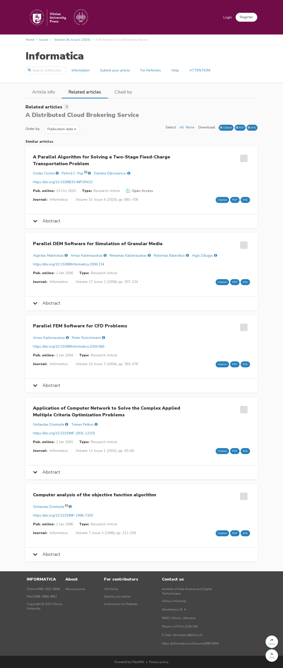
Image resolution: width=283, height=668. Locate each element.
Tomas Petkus (82, 424)
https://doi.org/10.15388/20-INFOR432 (63, 182)
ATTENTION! (199, 70)
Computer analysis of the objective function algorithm (94, 495)
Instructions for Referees (121, 604)
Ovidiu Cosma (44, 173)
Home (30, 40)
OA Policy (111, 589)
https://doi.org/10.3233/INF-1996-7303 (63, 515)
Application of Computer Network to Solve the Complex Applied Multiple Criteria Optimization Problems (106, 411)
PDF (240, 127)
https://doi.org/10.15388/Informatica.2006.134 (68, 264)
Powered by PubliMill (129, 662)
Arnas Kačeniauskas (87, 255)
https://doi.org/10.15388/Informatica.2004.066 (68, 346)
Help (175, 70)
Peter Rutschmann (86, 337)
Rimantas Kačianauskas (128, 255)
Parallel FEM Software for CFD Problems (80, 326)
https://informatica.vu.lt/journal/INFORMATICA (194, 644)
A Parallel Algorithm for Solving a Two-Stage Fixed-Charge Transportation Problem (101, 160)
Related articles (84, 92)
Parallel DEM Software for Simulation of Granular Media (97, 244)
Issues (43, 40)
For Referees (151, 70)
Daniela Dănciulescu (110, 173)
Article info (43, 92)
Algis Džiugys (202, 255)
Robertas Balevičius (169, 255)
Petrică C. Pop (72, 173)
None (190, 127)
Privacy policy (158, 662)
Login (227, 17)
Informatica (54, 56)
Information (81, 70)
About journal (75, 589)
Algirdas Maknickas (48, 255)
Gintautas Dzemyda (48, 424)
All (181, 127)
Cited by (123, 92)
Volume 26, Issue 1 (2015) (72, 40)
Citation (226, 127)
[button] (246, 17)
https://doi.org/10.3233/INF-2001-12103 (64, 433)
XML (252, 127)
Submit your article (115, 70)
